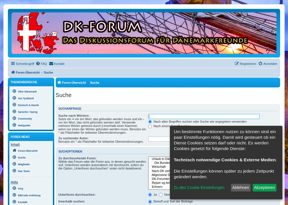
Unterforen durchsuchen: (77, 194)
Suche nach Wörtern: (74, 115)
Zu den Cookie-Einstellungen (199, 187)
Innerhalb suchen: (71, 201)
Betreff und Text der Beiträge (170, 201)
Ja (152, 194)
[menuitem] (41, 63)
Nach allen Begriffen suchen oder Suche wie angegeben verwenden (197, 121)
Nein (165, 194)
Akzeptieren (264, 187)
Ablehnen (240, 187)
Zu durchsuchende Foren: (77, 158)
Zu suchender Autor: (73, 138)
